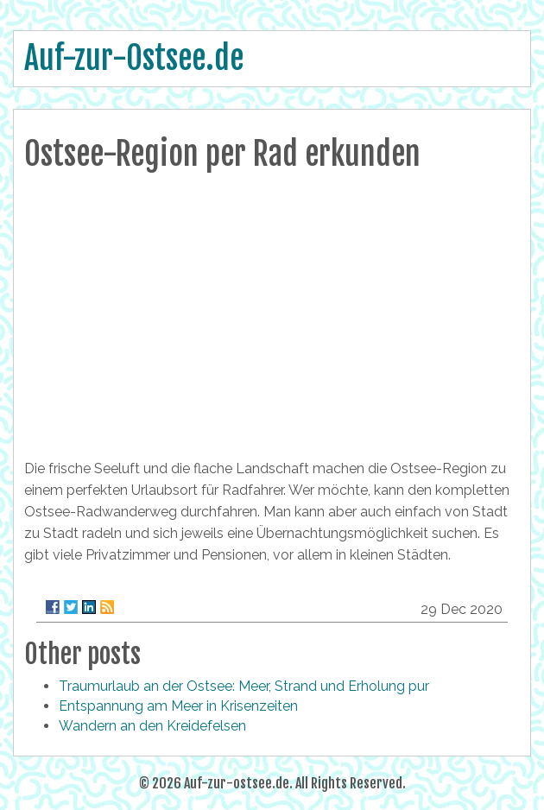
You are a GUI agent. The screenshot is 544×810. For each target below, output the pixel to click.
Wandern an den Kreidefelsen (152, 726)
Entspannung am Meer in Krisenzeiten (178, 706)
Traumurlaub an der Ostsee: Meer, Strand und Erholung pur (244, 686)
